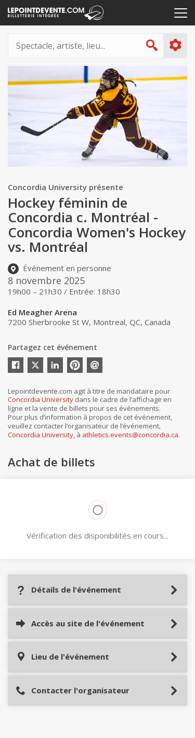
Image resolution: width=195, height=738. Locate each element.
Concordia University (40, 399)
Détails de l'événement (68, 589)
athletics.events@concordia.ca (130, 434)
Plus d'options (175, 45)
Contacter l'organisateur (72, 690)
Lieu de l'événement (62, 656)
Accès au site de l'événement (80, 623)
